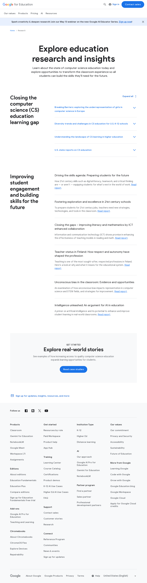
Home (12, 31)
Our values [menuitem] (9, 13)
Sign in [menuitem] (114, 4)
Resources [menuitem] (51, 13)
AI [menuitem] (42, 13)
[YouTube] (46, 410)
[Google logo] (15, 576)
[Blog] (33, 410)
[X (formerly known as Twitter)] (39, 410)
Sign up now (125, 21)
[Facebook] (26, 410)
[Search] (105, 4)
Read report (103, 211)
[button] (130, 96)
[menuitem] (34, 13)
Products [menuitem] (23, 13)
